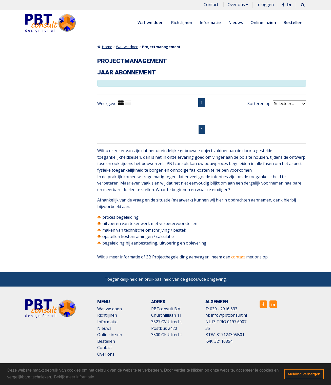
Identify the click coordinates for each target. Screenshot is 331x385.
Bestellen (293, 22)
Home (107, 46)
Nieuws (235, 22)
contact (238, 257)
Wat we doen (151, 22)
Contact (211, 4)
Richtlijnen (181, 22)
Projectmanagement (161, 46)
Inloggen (265, 4)
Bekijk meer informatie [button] (74, 377)
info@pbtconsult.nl (229, 315)
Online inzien (263, 22)
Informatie (210, 22)
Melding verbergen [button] (304, 374)
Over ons (238, 4)
